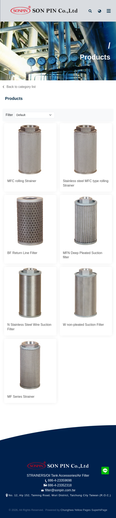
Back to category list (21, 86)
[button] (90, 11)
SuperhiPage (99, 509)
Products (14, 98)
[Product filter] (35, 115)
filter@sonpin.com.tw (58, 490)
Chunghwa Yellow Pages (76, 509)
